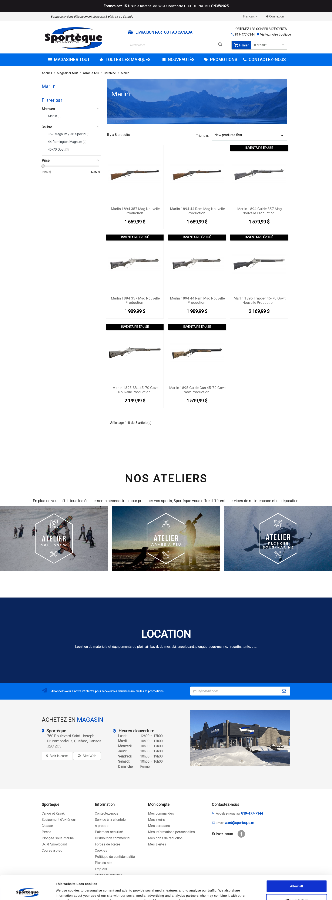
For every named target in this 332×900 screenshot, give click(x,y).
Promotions (223, 59)
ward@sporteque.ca (239, 823)
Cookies (101, 850)
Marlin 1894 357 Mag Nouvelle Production (135, 211)
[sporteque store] (240, 738)
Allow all (296, 863)
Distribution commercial (112, 838)
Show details (223, 891)
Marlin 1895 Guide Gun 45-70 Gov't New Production (197, 390)
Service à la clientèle (110, 820)
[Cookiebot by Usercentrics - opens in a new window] (27, 891)
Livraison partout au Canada (163, 32)
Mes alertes (157, 844)
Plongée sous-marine (58, 838)
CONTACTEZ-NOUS (267, 59)
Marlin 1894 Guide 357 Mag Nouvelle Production (259, 211)
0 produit (269, 45)
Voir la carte (59, 756)
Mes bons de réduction (165, 838)
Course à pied (52, 850)
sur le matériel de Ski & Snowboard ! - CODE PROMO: (166, 6)
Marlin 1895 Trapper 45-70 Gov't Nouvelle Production (260, 300)
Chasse (47, 826)
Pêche (46, 832)
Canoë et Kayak (53, 813)
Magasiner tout (71, 59)
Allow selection (296, 877)
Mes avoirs (156, 820)
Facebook (241, 834)
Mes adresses (159, 826)
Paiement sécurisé (109, 832)
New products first (249, 135)
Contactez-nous (106, 813)
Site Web (89, 756)
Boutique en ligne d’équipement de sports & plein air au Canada (92, 16)
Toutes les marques (127, 59)
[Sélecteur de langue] (251, 16)
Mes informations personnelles (171, 832)
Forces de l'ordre (107, 844)
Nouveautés (180, 59)
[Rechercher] (176, 45)
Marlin (49, 86)
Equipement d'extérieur (59, 820)
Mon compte (159, 804)
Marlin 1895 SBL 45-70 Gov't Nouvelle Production (135, 390)
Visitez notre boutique (275, 34)
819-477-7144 (245, 34)
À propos (101, 826)
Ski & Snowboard (54, 844)
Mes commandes (161, 813)
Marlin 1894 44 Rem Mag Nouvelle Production (197, 211)
